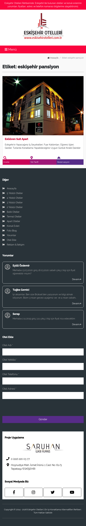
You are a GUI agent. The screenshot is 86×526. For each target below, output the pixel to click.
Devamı (76, 279)
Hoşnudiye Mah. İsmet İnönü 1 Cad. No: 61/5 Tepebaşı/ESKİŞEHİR (33, 466)
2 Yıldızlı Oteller (12, 207)
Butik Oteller (11, 212)
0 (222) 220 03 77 (17, 458)
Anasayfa (52, 58)
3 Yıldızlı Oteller (12, 202)
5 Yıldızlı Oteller (12, 193)
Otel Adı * (7, 345)
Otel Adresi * (9, 388)
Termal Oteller (12, 216)
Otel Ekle (9, 240)
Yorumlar (9, 235)
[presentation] (60, 407)
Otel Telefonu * (10, 374)
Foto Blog (9, 230)
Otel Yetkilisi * (9, 359)
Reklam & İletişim (13, 244)
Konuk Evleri (10, 226)
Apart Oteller (11, 221)
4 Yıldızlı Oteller (12, 198)
